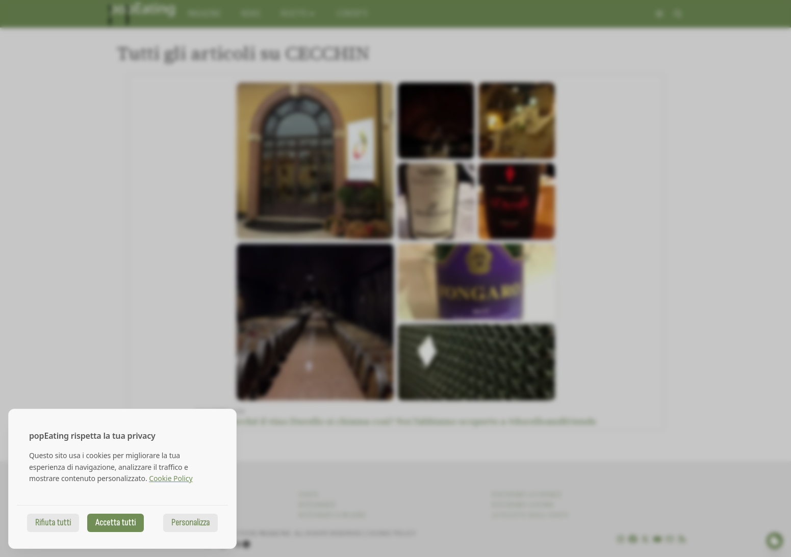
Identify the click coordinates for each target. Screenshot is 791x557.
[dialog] (122, 479)
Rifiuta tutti (53, 522)
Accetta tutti (115, 522)
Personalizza (190, 522)
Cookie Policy (170, 478)
